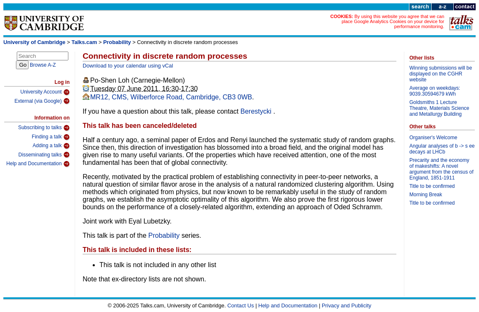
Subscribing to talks (44, 128)
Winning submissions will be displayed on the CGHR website (440, 74)
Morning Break (425, 195)
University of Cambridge (34, 42)
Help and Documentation (38, 164)
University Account (45, 92)
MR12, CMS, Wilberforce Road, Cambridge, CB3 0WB (171, 97)
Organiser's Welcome (433, 137)
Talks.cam (84, 42)
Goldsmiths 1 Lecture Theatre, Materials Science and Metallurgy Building (439, 108)
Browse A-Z (43, 65)
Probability (117, 42)
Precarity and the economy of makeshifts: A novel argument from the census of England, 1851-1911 (441, 169)
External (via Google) (42, 101)
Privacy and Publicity (346, 305)
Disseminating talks (44, 154)
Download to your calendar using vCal (128, 65)
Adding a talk (51, 146)
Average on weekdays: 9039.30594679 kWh (434, 91)
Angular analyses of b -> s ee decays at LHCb (442, 149)
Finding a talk (51, 137)
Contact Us (240, 305)
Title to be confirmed (432, 186)
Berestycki (256, 111)
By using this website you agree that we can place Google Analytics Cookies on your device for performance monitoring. (392, 21)
